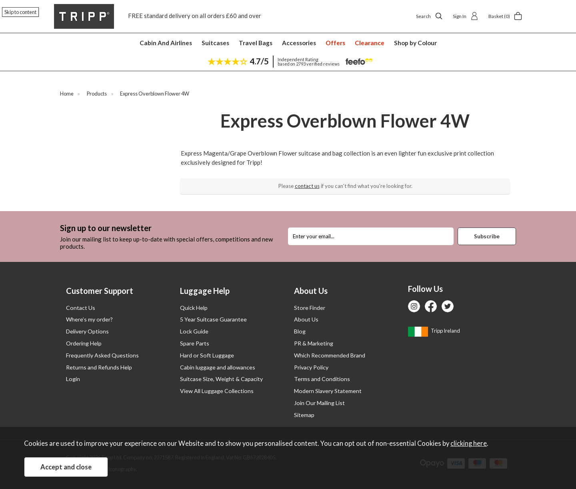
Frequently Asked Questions (102, 355)
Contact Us (80, 307)
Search (429, 16)
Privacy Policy (311, 367)
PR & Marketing (313, 343)
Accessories (299, 42)
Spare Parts (194, 343)
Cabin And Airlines (166, 42)
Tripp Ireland (434, 330)
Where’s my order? (89, 319)
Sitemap (304, 414)
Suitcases (215, 42)
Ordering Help (84, 343)
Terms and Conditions (322, 378)
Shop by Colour (415, 42)
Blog (300, 331)
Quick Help (194, 307)
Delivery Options (87, 331)
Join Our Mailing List (319, 402)
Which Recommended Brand (329, 355)
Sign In (465, 16)
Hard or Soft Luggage (207, 355)
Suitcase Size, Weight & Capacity (221, 378)
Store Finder (309, 307)
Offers (335, 42)
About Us (306, 319)
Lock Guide (194, 331)
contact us (307, 186)
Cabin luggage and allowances (217, 367)
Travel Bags (255, 42)
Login (73, 378)
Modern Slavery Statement (328, 390)
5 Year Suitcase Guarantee (213, 319)
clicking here (468, 443)
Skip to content (20, 12)
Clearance (369, 42)
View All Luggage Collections (217, 390)
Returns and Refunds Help (99, 367)
